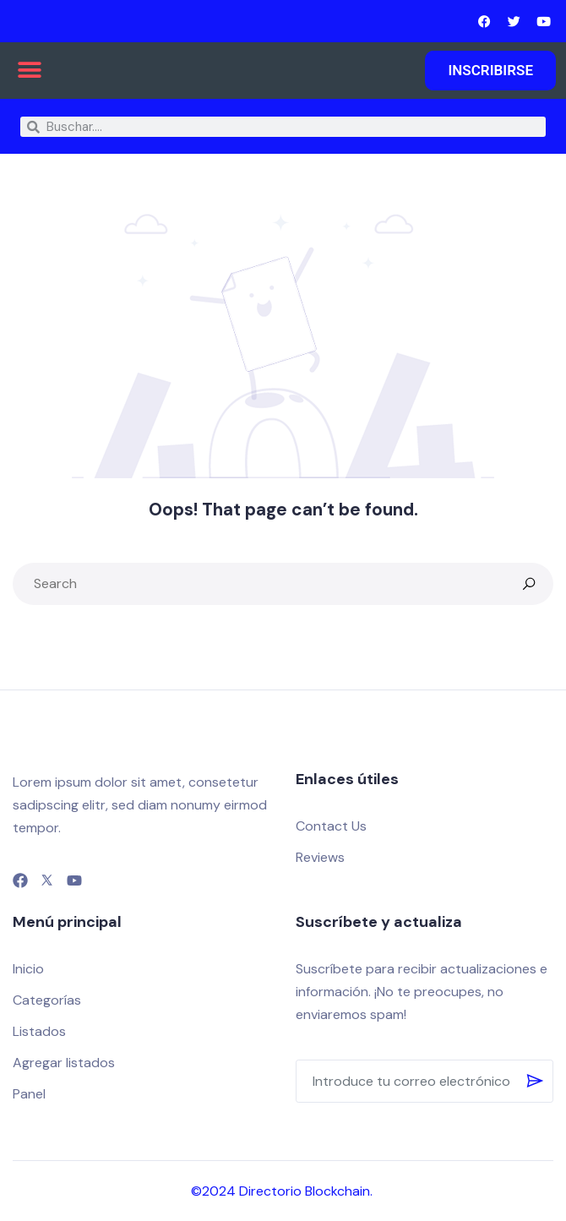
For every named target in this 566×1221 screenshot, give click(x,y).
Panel (29, 1094)
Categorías (47, 1000)
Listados (39, 1031)
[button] (29, 70)
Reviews (320, 857)
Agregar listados (64, 1062)
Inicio (28, 969)
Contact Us (331, 826)
